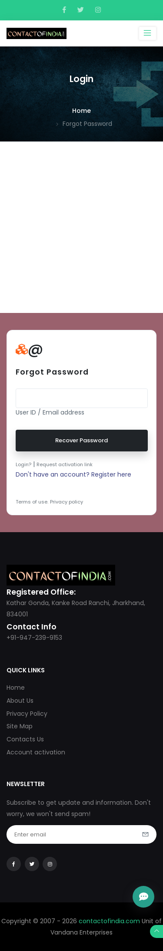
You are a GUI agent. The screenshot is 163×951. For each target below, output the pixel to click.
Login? (23, 464)
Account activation (36, 752)
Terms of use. (32, 501)
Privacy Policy (27, 713)
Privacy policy (66, 501)
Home (81, 110)
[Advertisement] (81, 227)
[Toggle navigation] (147, 33)
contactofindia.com (109, 921)
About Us (20, 700)
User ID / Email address (50, 412)
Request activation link (65, 464)
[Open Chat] (143, 897)
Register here (111, 474)
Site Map (20, 726)
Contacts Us (25, 739)
